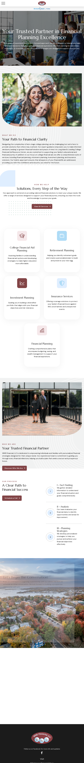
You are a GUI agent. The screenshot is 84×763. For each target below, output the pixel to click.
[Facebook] (41, 752)
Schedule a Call (11, 498)
